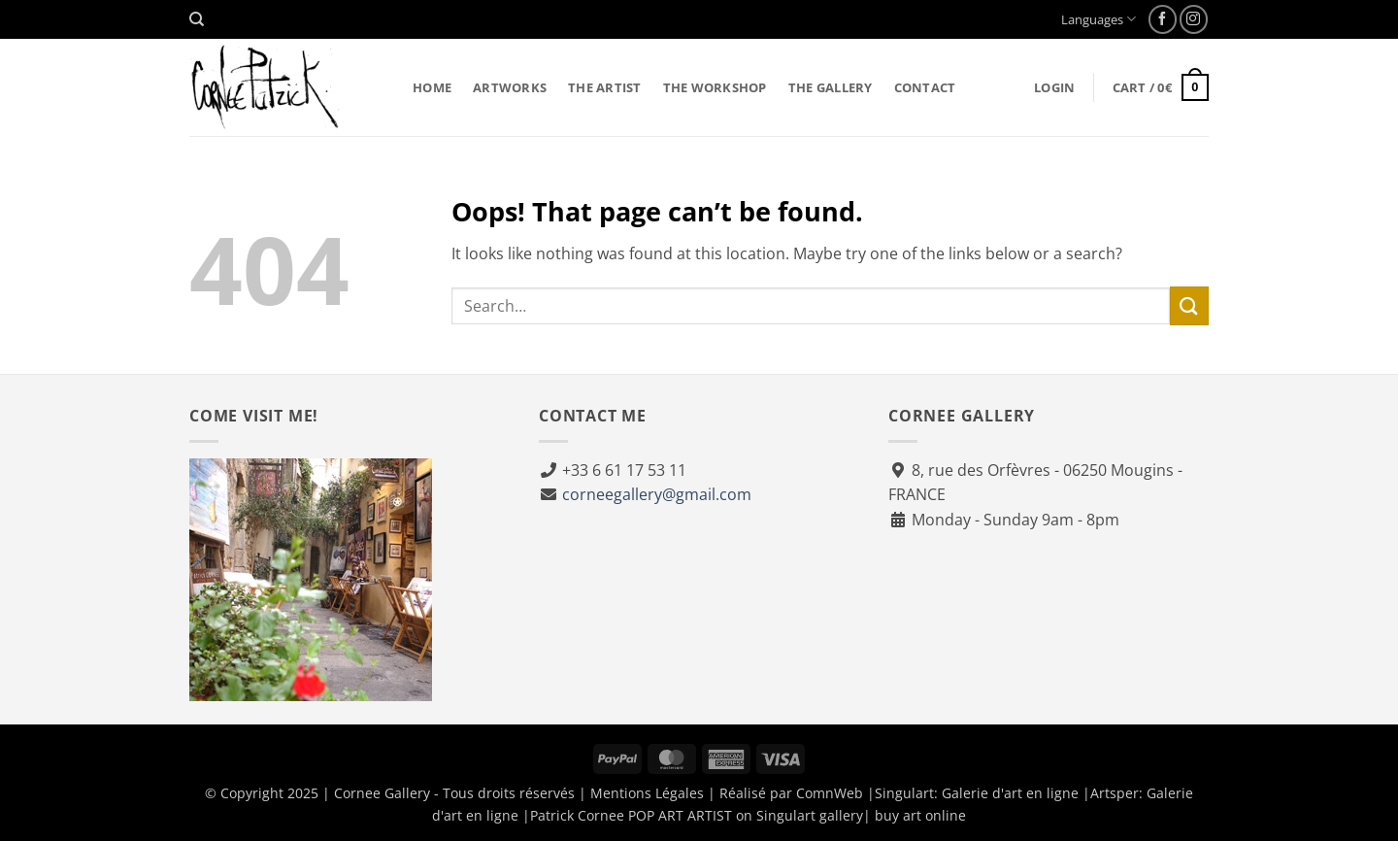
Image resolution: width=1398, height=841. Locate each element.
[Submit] (1189, 305)
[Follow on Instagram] (1194, 19)
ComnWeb (829, 793)
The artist (605, 87)
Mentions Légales (647, 793)
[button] (1054, 87)
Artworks (510, 87)
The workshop (715, 87)
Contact (925, 87)
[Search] (196, 19)
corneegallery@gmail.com (656, 494)
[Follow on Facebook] (1162, 19)
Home (432, 87)
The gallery (830, 87)
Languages (1098, 19)
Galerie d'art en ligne (1010, 793)
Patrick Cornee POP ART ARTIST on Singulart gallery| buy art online (748, 815)
